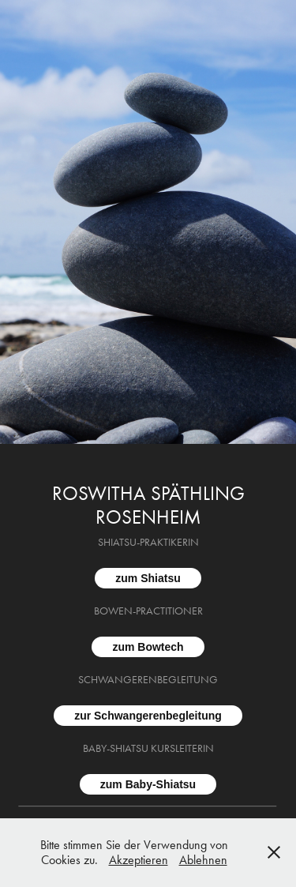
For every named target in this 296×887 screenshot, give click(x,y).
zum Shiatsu (147, 578)
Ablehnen (203, 859)
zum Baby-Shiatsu (148, 784)
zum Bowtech (147, 647)
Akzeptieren (138, 859)
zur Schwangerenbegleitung (148, 715)
